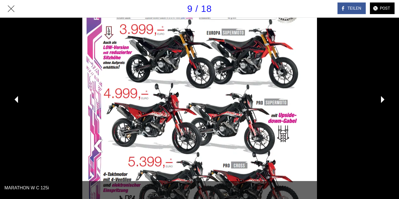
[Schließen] (11, 9)
